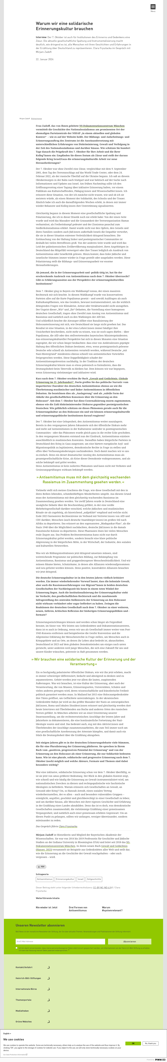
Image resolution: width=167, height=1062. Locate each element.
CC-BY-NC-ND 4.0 (102, 888)
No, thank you (150, 1043)
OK (133, 1043)
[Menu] (153, 6)
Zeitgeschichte (94, 879)
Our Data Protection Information (14, 1055)
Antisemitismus (44, 879)
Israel (80, 879)
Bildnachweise (36, 119)
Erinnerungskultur (65, 879)
